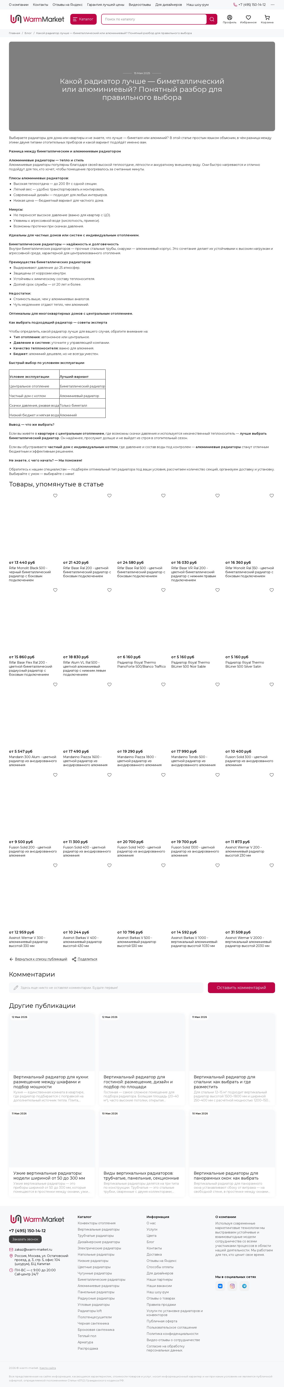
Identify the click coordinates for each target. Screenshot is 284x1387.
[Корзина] (267, 19)
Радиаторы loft (90, 1311)
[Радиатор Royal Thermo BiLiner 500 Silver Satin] (250, 620)
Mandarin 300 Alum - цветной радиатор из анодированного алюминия (33, 761)
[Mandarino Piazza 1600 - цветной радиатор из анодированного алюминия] (88, 714)
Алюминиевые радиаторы (98, 1286)
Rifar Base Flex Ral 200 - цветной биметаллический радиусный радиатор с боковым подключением (30, 668)
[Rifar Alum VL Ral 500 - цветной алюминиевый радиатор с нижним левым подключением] (88, 620)
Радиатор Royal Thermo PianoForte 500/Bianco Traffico (141, 664)
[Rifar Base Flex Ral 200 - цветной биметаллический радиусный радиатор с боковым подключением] (34, 620)
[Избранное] (248, 19)
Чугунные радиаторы (95, 1273)
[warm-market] (37, 19)
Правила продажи (161, 1305)
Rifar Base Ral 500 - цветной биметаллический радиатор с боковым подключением (141, 572)
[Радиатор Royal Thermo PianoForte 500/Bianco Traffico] (142, 620)
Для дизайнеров (168, 5)
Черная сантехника (93, 1323)
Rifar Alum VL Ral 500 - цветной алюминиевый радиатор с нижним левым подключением (84, 668)
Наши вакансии (159, 1286)
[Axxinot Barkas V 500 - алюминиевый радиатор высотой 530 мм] (142, 895)
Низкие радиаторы (93, 1261)
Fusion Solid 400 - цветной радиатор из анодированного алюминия (87, 851)
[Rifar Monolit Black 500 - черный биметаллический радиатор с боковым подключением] (34, 525)
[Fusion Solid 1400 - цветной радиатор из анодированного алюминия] (142, 805)
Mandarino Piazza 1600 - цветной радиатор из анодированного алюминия (85, 761)
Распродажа (88, 1348)
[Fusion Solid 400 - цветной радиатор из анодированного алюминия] (88, 805)
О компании (18, 5)
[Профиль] (229, 19)
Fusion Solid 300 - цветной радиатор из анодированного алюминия (249, 761)
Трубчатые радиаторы (96, 1236)
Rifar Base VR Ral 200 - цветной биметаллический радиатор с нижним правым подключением (193, 574)
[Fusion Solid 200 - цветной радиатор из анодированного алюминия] (34, 805)
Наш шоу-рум (197, 5)
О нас (151, 1223)
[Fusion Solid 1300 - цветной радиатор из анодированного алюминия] (196, 805)
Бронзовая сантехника (96, 1330)
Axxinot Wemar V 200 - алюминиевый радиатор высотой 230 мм (244, 851)
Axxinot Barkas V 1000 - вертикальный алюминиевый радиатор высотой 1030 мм (194, 942)
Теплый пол (87, 1336)
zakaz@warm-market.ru (33, 1250)
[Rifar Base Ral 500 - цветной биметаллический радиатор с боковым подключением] (142, 525)
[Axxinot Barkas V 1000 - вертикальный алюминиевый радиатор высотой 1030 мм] (196, 895)
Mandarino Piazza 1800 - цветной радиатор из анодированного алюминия (139, 761)
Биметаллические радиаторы (101, 1280)
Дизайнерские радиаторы (99, 1242)
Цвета (151, 1236)
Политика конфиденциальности (172, 1334)
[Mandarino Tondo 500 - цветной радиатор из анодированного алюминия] (196, 714)
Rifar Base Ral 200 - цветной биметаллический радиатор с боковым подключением (87, 572)
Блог (28, 33)
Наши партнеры (160, 1280)
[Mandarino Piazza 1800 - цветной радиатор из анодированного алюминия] (142, 714)
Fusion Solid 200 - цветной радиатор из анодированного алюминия (33, 851)
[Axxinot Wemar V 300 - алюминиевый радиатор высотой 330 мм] (34, 895)
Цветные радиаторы (94, 1267)
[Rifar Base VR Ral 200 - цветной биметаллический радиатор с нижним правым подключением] (196, 525)
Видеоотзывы (140, 5)
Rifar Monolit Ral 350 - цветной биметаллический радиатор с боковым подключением (249, 572)
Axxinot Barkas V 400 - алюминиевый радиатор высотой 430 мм (82, 942)
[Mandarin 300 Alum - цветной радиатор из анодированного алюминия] (34, 714)
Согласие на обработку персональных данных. (166, 1348)
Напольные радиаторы (96, 1254)
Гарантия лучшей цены (105, 5)
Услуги (152, 1229)
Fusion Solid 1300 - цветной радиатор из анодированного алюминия (195, 851)
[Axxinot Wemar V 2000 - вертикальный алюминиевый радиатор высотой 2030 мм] (250, 895)
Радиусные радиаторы (96, 1298)
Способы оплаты (160, 1267)
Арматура (85, 1342)
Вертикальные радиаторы (99, 1229)
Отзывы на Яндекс (68, 5)
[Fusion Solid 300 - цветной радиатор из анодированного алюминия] (250, 714)
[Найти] (212, 19)
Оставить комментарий (241, 987)
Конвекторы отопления (96, 1223)
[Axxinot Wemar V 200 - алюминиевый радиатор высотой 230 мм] (250, 805)
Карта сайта (48, 1368)
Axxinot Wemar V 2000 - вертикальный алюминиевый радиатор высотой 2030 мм (248, 942)
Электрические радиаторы (99, 1248)
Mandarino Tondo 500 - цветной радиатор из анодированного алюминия (193, 761)
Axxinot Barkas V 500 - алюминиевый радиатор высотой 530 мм (136, 942)
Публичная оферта (162, 1321)
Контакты (40, 5)
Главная (14, 33)
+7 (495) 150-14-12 (249, 5)
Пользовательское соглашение (172, 1327)
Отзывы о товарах (161, 1298)
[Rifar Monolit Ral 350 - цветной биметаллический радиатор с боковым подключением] (250, 525)
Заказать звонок (25, 1239)
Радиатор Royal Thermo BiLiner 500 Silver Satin (244, 664)
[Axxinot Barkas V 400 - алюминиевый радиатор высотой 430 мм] (88, 895)
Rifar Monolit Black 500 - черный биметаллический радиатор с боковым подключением (30, 574)
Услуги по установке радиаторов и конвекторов (175, 1313)
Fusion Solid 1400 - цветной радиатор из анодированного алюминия (141, 851)
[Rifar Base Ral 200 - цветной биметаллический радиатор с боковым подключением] (88, 525)
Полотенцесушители (95, 1317)
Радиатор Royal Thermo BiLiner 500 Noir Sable (190, 664)
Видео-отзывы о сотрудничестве (173, 1340)
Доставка (154, 1254)
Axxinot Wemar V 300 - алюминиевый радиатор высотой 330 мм (28, 942)
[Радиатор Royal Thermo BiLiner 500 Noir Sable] (196, 620)
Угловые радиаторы (94, 1305)
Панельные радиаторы (96, 1292)
